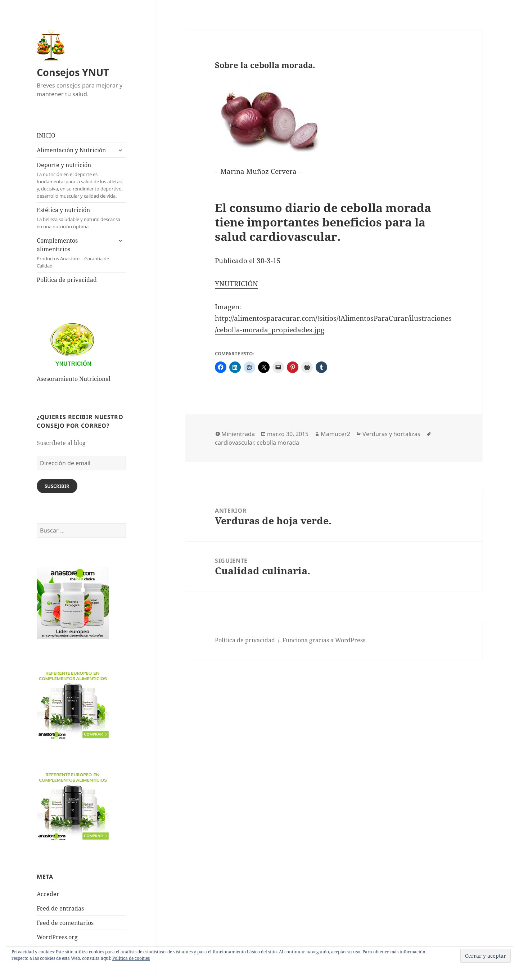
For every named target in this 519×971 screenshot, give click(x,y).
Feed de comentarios (65, 923)
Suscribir (57, 486)
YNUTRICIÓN (236, 283)
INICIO (46, 135)
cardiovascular (234, 442)
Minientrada (238, 434)
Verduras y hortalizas (391, 434)
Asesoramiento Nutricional (73, 379)
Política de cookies (131, 958)
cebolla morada (278, 442)
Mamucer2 (335, 434)
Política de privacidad (67, 280)
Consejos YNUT (73, 72)
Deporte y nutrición (81, 180)
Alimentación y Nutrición (71, 150)
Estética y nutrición (81, 218)
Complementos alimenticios (74, 253)
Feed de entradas (60, 908)
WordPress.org (57, 937)
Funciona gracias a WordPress (324, 640)
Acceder (48, 894)
